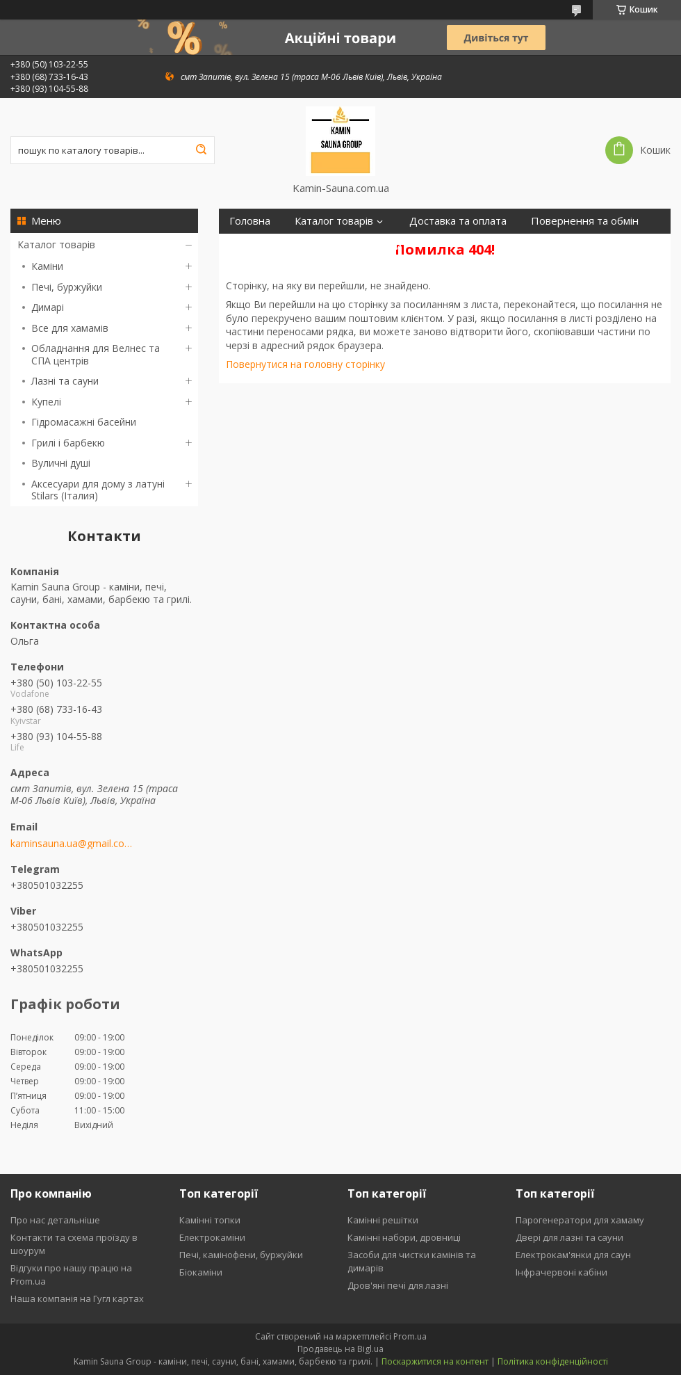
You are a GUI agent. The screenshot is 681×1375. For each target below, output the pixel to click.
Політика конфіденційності (553, 1361)
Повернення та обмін (585, 221)
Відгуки (383, 246)
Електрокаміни (212, 1237)
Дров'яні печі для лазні (397, 1285)
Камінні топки (209, 1220)
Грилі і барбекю (68, 442)
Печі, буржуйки (66, 287)
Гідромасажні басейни (83, 421)
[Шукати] (201, 150)
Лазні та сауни (65, 380)
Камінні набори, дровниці (404, 1237)
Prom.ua (410, 1336)
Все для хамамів (69, 328)
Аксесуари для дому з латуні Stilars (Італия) (98, 490)
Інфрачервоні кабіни (561, 1272)
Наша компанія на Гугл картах (77, 1298)
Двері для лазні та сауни (569, 1237)
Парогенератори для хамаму (580, 1220)
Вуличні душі (60, 462)
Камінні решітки (382, 1220)
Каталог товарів (56, 244)
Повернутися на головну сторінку (305, 364)
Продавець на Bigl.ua (340, 1349)
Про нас (249, 246)
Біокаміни (200, 1272)
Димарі (47, 307)
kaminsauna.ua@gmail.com (71, 843)
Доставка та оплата (458, 221)
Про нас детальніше (55, 1220)
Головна (249, 221)
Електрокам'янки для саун (573, 1254)
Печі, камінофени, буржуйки (241, 1254)
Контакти (317, 246)
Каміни (47, 266)
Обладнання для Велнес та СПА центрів (95, 354)
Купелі (46, 401)
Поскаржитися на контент (435, 1361)
